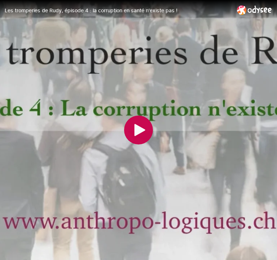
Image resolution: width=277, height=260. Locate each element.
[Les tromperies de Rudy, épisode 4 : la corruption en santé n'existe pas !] (118, 10)
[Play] (138, 130)
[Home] (254, 10)
